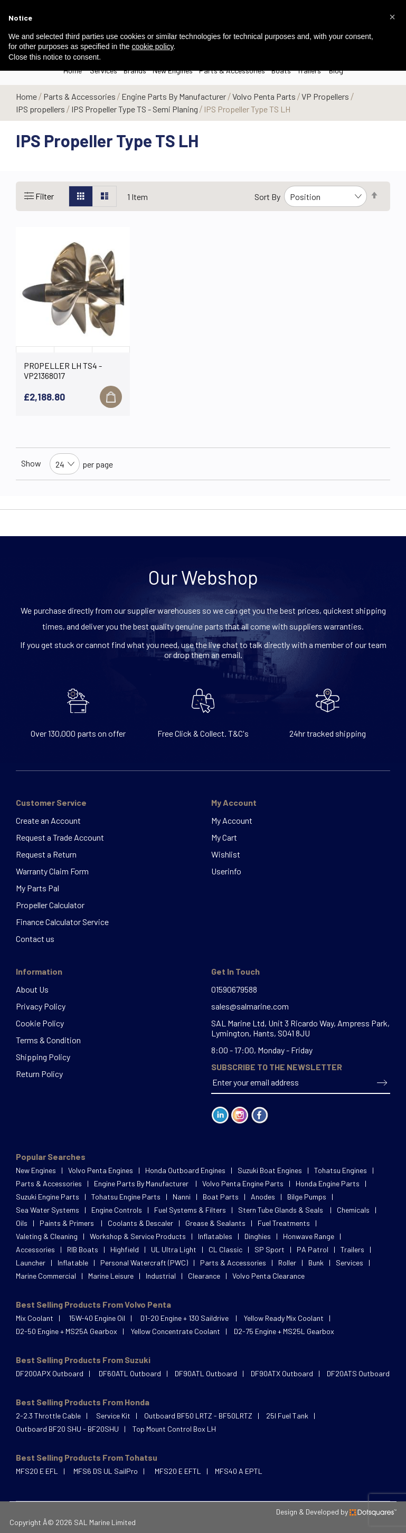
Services (349, 1262)
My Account (234, 802)
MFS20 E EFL (37, 1471)
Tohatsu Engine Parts (125, 1196)
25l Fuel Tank (287, 1415)
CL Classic (225, 1249)
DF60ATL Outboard (130, 1373)
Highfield (124, 1249)
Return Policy (39, 1074)
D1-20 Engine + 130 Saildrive (185, 1317)
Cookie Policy (40, 1023)
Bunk (316, 1262)
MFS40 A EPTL (238, 1471)
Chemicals (353, 1209)
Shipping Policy (43, 1057)
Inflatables (215, 1236)
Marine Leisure (111, 1275)
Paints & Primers (68, 1222)
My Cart (224, 837)
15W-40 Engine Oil (97, 1317)
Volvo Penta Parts (264, 96)
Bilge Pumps (306, 1196)
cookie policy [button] (152, 46)
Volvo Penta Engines (100, 1170)
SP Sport (269, 1249)
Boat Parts (221, 1196)
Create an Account (48, 820)
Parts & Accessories (80, 96)
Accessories (35, 1249)
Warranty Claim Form (52, 871)
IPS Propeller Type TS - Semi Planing (135, 109)
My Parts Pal (37, 888)
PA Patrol (312, 1249)
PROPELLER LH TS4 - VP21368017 (63, 370)
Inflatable (73, 1262)
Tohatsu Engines (340, 1170)
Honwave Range (308, 1236)
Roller (287, 1262)
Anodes (263, 1196)
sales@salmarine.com (250, 1006)
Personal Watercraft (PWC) (144, 1262)
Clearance (204, 1275)
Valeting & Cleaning (47, 1236)
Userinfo (226, 871)
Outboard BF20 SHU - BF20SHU (67, 1428)
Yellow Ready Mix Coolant (284, 1317)
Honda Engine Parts (328, 1183)
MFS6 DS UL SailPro (105, 1471)
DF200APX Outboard (49, 1373)
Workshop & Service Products (138, 1236)
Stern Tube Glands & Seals (281, 1209)
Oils (21, 1222)
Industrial (161, 1275)
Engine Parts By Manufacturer (174, 96)
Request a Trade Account (60, 837)
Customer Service (51, 802)
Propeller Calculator (50, 905)
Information (39, 971)
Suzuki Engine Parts (47, 1196)
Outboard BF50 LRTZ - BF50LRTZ (198, 1415)
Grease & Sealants (215, 1222)
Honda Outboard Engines (185, 1170)
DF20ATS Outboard (358, 1373)
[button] (392, 16)
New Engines (36, 1170)
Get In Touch (235, 971)
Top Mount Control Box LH (174, 1428)
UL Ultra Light (173, 1249)
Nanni (182, 1196)
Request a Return (46, 854)
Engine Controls (116, 1209)
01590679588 (234, 989)
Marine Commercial (46, 1275)
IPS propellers (41, 109)
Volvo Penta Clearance (268, 1275)
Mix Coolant (34, 1317)
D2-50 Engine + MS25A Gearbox (66, 1331)
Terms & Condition (48, 1040)
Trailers (352, 1249)
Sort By (267, 197)
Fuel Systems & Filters (190, 1209)
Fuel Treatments (284, 1222)
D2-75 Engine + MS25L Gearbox (284, 1331)
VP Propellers (326, 96)
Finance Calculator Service (62, 922)
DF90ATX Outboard (282, 1373)
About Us (32, 989)
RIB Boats (82, 1249)
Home (27, 96)
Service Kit (113, 1415)
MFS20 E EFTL (178, 1471)
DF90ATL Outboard (206, 1373)
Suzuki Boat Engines (270, 1170)
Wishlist (225, 854)
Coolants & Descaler (140, 1222)
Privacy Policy (40, 1006)
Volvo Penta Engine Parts (243, 1183)
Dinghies (257, 1236)
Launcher (30, 1262)
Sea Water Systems (47, 1209)
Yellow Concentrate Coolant (175, 1331)
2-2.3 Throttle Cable (48, 1415)
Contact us (35, 939)
